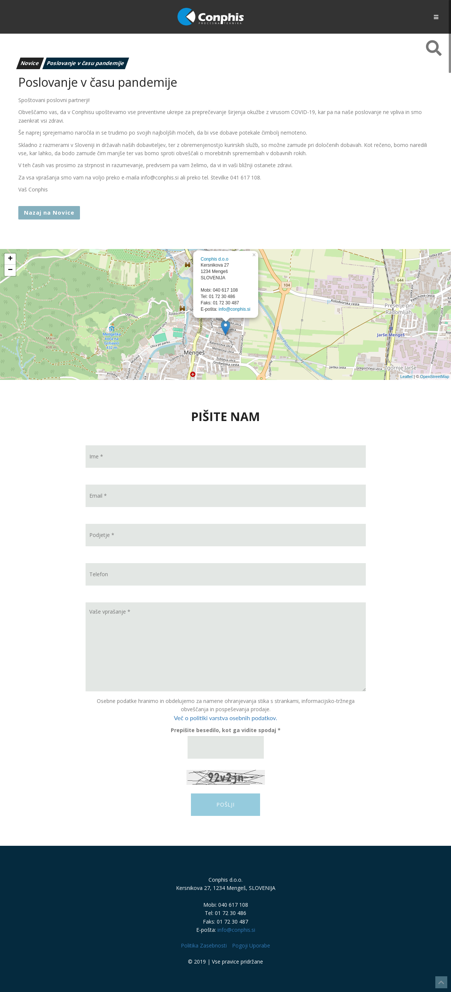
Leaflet (406, 376)
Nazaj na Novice (49, 212)
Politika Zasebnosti (204, 945)
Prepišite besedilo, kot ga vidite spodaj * (226, 730)
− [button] (10, 270)
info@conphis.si (234, 309)
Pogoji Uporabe (251, 945)
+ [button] (10, 259)
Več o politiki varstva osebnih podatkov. (225, 717)
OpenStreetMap (434, 376)
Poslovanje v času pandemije (86, 63)
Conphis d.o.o (214, 259)
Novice (29, 63)
